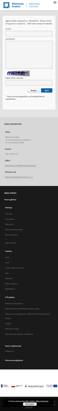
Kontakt (8, 323)
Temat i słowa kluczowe (14, 268)
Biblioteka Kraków (12, 329)
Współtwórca (10, 289)
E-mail (8, 29)
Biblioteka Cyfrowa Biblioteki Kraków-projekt (22, 309)
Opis (7, 273)
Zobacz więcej (10, 243)
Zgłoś (47, 90)
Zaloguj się (9, 351)
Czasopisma (10, 219)
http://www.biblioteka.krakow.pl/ (19, 177)
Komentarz (10, 39)
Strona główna (10, 199)
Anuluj (33, 90)
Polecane (8, 214)
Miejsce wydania (11, 283)
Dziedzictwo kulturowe (14, 229)
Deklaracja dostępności (14, 303)
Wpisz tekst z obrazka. (15, 78)
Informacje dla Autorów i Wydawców (19, 334)
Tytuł (7, 257)
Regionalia (9, 224)
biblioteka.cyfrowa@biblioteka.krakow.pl (20, 165)
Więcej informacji (42, 401)
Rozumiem (30, 404)
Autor (7, 262)
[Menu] (54, 2)
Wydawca (9, 278)
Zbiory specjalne (11, 235)
